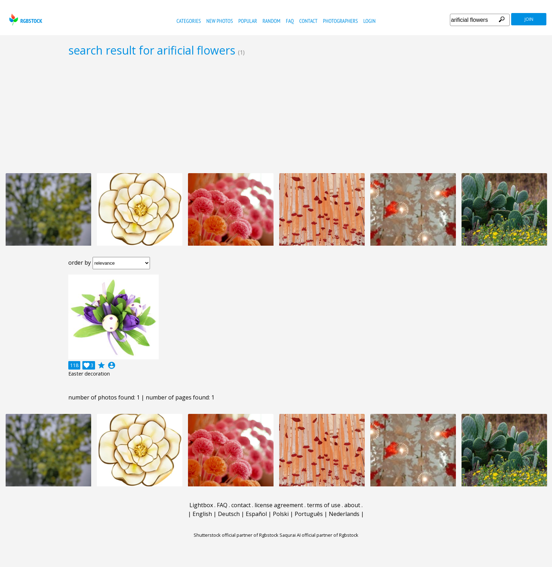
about (352, 505)
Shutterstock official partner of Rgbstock (236, 535)
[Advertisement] (276, 114)
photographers (340, 20)
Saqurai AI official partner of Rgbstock (319, 535)
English (202, 514)
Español (256, 514)
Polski (281, 514)
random (272, 20)
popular (247, 20)
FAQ (290, 20)
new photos (219, 20)
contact (308, 20)
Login (369, 20)
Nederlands (344, 514)
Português (309, 514)
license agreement (279, 505)
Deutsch (229, 514)
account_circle (111, 365)
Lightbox (201, 505)
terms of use (323, 505)
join (529, 19)
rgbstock (24, 19)
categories (188, 20)
